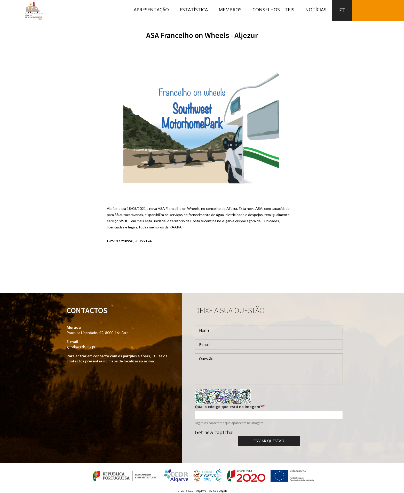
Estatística (194, 9)
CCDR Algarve (197, 490)
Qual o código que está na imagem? (228, 406)
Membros (230, 9)
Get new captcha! (214, 432)
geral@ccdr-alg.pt (81, 346)
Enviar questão (269, 440)
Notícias (315, 9)
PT (342, 10)
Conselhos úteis (273, 9)
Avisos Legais (218, 490)
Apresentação (151, 9)
